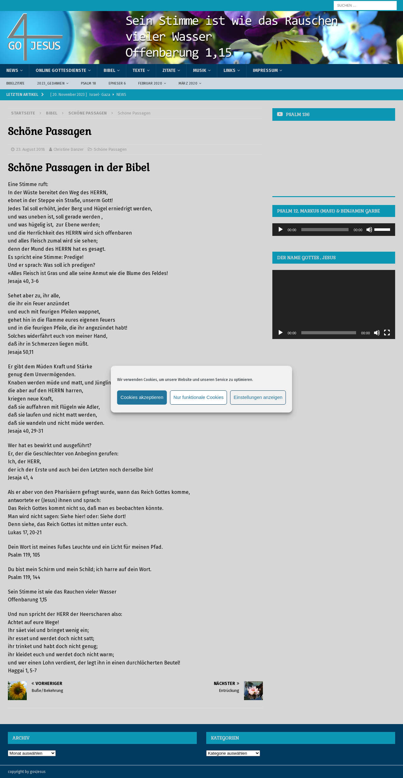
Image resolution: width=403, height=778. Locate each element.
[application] (333, 229)
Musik (199, 70)
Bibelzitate (15, 83)
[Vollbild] (387, 333)
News (12, 70)
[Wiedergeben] (280, 229)
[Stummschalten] (369, 229)
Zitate (169, 70)
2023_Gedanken (51, 83)
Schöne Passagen (110, 149)
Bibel (109, 70)
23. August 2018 (30, 149)
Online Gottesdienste (61, 70)
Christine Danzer (69, 149)
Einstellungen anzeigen (258, 397)
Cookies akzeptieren (142, 397)
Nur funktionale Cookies (198, 397)
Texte (139, 70)
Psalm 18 (88, 83)
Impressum (265, 70)
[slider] (325, 229)
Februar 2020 (150, 83)
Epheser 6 (117, 83)
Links (230, 70)
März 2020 (188, 83)
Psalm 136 (297, 114)
